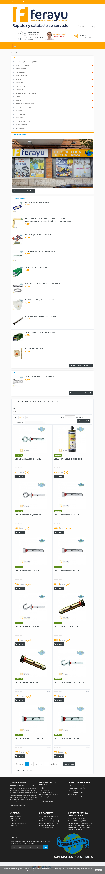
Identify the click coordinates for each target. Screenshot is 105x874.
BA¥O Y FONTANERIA (22, 65)
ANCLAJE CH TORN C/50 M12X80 (26, 683)
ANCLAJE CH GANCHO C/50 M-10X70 (28, 627)
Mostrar (62, 417)
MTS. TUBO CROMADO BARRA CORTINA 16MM (41, 316)
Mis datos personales (19, 823)
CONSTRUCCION (21, 76)
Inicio (13, 52)
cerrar (98, 870)
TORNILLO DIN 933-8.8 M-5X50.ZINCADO (39, 377)
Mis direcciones (17, 821)
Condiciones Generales (77, 786)
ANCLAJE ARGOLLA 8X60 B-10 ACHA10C (29, 459)
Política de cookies (76, 792)
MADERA (18, 100)
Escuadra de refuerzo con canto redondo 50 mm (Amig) (45, 218)
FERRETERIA (19, 90)
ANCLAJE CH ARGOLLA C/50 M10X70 (28, 515)
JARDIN (18, 97)
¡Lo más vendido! (20, 198)
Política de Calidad (47, 801)
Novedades (18, 373)
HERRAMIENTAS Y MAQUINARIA (25, 93)
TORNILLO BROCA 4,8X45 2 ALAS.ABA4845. (40, 251)
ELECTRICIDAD (20, 86)
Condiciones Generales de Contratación (77, 789)
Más (14, 411)
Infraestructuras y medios (49, 795)
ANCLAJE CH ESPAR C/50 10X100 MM (67, 571)
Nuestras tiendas (20, 135)
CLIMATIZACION (20, 69)
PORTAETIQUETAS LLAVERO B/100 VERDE (39, 235)
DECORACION (20, 79)
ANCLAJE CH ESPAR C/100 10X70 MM (67, 515)
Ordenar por (20, 423)
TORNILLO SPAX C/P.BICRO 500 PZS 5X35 (39, 267)
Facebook (52, 825)
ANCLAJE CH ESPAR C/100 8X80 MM (27, 571)
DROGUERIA (19, 83)
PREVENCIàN (19, 111)
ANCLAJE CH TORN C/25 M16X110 (66, 627)
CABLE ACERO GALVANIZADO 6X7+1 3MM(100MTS (42, 284)
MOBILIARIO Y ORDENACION (24, 104)
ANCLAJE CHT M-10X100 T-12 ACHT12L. (29, 738)
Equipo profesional (47, 792)
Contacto (44, 799)
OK (46, 847)
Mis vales (15, 825)
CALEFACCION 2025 (21, 125)
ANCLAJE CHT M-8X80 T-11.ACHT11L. (67, 738)
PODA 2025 (19, 118)
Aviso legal (73, 795)
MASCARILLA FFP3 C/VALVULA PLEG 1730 (39, 300)
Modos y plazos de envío (78, 797)
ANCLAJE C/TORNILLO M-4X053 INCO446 (68, 459)
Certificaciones (46, 790)
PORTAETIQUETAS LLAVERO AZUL (37, 202)
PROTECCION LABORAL (23, 107)
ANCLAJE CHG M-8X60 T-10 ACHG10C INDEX (69, 683)
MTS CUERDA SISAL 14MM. (34, 349)
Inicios (43, 788)
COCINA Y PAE (20, 72)
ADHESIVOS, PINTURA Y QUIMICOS (27, 62)
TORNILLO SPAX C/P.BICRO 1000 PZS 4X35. (40, 332)
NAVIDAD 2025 (20, 128)
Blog (24, 2)
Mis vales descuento (19, 819)
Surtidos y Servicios (47, 797)
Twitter (51, 828)
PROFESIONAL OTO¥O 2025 (24, 121)
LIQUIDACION (20, 114)
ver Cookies (71, 871)
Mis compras (16, 817)
